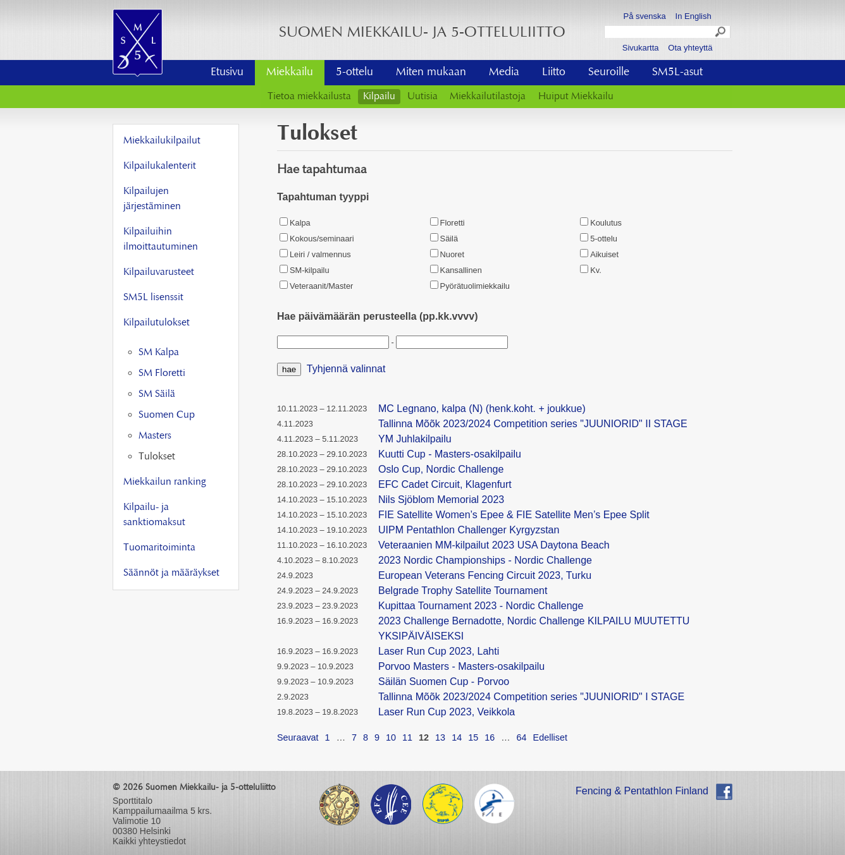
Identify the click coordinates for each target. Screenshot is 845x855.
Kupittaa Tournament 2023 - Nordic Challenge (480, 605)
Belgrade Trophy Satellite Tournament (462, 590)
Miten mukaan (431, 72)
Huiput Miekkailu (576, 97)
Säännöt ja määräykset (171, 573)
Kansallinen (456, 270)
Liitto (553, 72)
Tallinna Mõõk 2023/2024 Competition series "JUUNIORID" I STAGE (531, 696)
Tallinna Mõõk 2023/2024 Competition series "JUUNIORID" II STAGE (533, 423)
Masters (155, 436)
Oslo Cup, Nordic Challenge (440, 469)
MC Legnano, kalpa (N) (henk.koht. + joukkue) (482, 408)
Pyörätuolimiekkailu (470, 286)
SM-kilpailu (305, 270)
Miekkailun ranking (164, 482)
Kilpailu (379, 97)
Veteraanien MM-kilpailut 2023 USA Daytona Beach (494, 545)
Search (721, 33)
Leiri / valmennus (315, 254)
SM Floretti (162, 373)
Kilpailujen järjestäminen (152, 199)
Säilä (444, 238)
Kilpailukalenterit (159, 166)
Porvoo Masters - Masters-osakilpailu (461, 666)
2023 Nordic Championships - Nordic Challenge (485, 560)
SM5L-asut (677, 72)
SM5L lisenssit (153, 298)
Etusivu (227, 72)
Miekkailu (289, 72)
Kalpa (295, 222)
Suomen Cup (167, 415)
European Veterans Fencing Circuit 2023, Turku (484, 575)
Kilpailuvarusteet (158, 272)
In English (693, 16)
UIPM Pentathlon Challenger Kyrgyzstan (468, 530)
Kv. (590, 270)
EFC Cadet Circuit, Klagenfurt (445, 484)
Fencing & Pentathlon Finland (642, 790)
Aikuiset (599, 254)
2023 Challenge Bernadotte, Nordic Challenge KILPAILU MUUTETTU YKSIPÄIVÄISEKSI (533, 628)
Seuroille (608, 72)
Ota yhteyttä (690, 47)
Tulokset (157, 457)
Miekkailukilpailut (161, 141)
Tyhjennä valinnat (346, 368)
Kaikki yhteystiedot (149, 841)
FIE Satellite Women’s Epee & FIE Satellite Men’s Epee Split (514, 514)
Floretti (447, 222)
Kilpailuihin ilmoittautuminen (160, 239)
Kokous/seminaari (317, 238)
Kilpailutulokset (156, 323)
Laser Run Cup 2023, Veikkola (446, 711)
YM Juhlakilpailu (415, 439)
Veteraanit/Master (316, 286)
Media (504, 72)
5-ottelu (354, 72)
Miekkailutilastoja (488, 97)
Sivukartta (640, 47)
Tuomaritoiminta (159, 548)
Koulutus (601, 222)
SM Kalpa (159, 353)
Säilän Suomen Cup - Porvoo (443, 681)
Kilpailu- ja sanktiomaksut (154, 515)
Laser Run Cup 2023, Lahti (438, 651)
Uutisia (422, 97)
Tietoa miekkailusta (309, 97)
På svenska (645, 16)
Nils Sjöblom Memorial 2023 (441, 499)
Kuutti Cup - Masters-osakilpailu (449, 454)
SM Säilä (157, 394)
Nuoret (447, 254)
